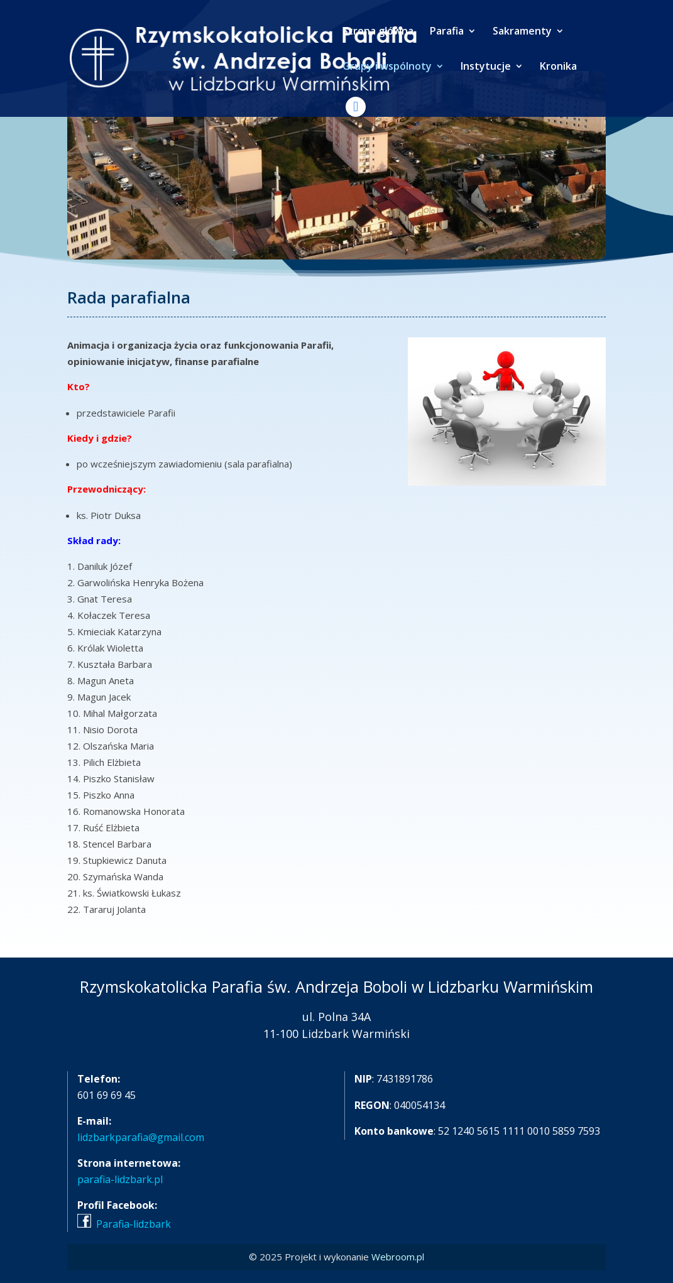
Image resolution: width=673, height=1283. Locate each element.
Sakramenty (522, 32)
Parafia (447, 32)
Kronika (558, 67)
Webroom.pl (397, 1256)
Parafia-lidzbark (133, 1224)
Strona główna (377, 32)
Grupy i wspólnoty (387, 67)
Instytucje (486, 67)
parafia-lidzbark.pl (120, 1179)
